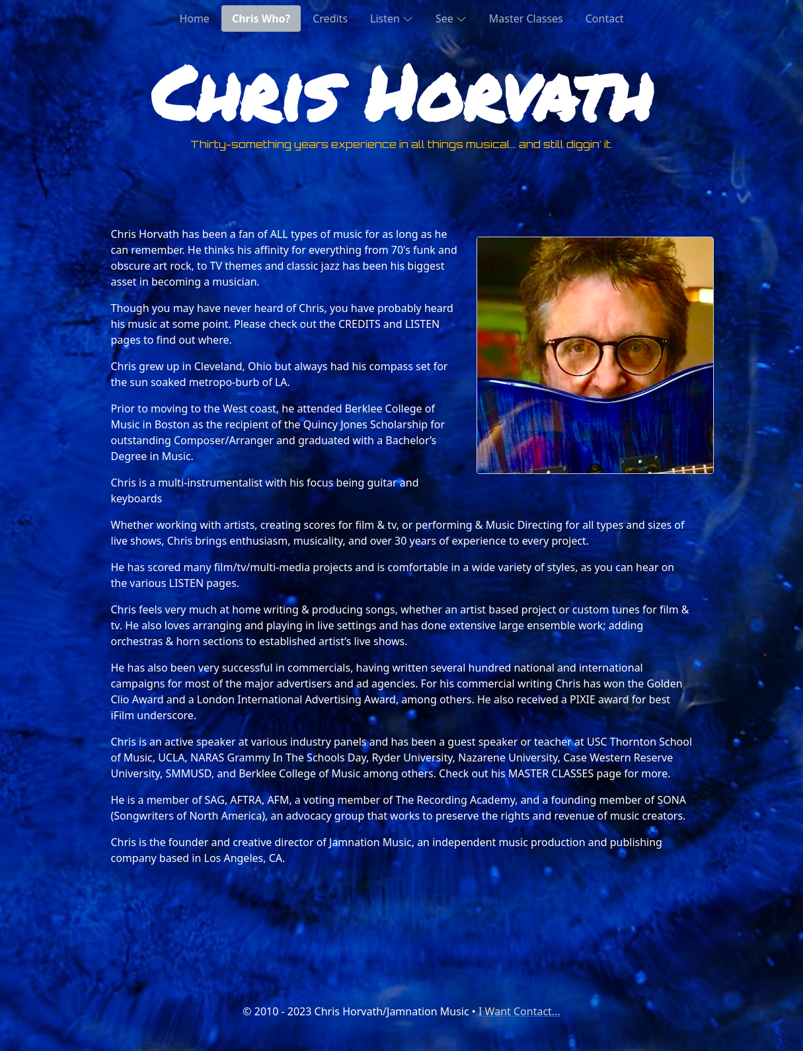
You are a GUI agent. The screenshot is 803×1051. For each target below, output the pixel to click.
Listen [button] (391, 18)
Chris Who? (261, 18)
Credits (330, 18)
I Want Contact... (519, 1011)
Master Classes (526, 18)
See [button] (451, 18)
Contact (605, 18)
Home (194, 18)
